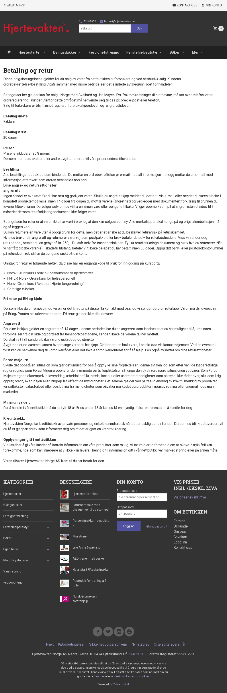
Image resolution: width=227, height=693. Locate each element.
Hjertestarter (29, 52)
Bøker (175, 52)
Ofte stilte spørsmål (169, 644)
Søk (139, 28)
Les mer (99, 676)
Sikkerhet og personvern (108, 644)
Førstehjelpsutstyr (142, 52)
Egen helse (11, 549)
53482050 (87, 21)
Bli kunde (181, 526)
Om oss (180, 531)
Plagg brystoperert (16, 560)
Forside (180, 521)
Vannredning (12, 571)
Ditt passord (125, 507)
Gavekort (180, 537)
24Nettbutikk (121, 684)
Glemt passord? (156, 526)
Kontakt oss (183, 547)
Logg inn (180, 542)
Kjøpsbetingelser (71, 644)
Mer (195, 52)
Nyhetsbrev (140, 644)
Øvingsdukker (64, 52)
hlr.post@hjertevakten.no (117, 21)
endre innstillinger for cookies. (130, 676)
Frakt (50, 644)
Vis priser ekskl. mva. (190, 497)
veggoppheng (13, 582)
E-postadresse (127, 490)
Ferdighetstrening (104, 52)
